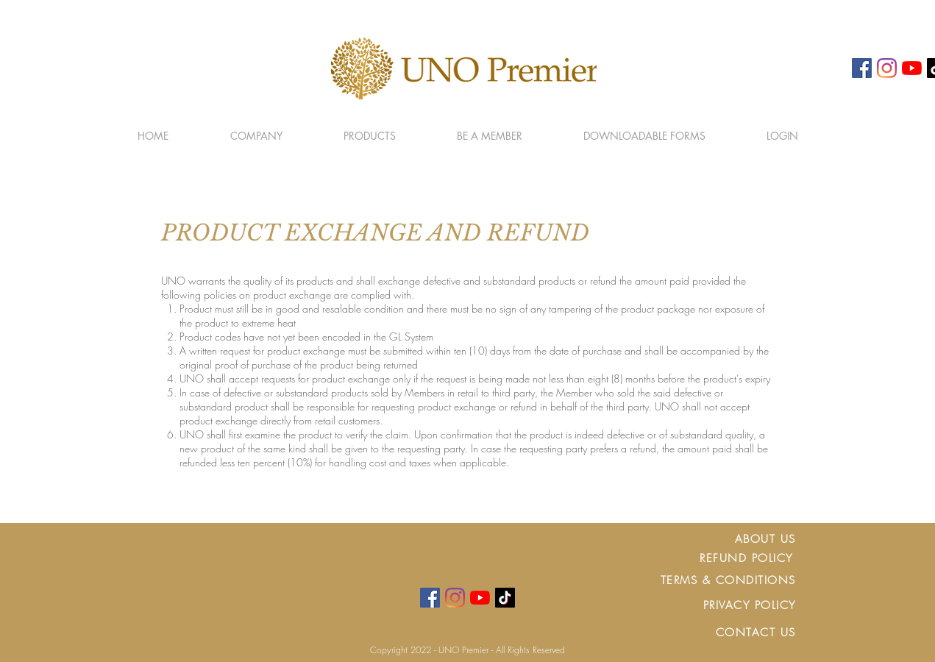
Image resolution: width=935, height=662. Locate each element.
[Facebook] (862, 68)
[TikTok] (505, 598)
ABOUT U (762, 539)
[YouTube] (912, 68)
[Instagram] (887, 68)
